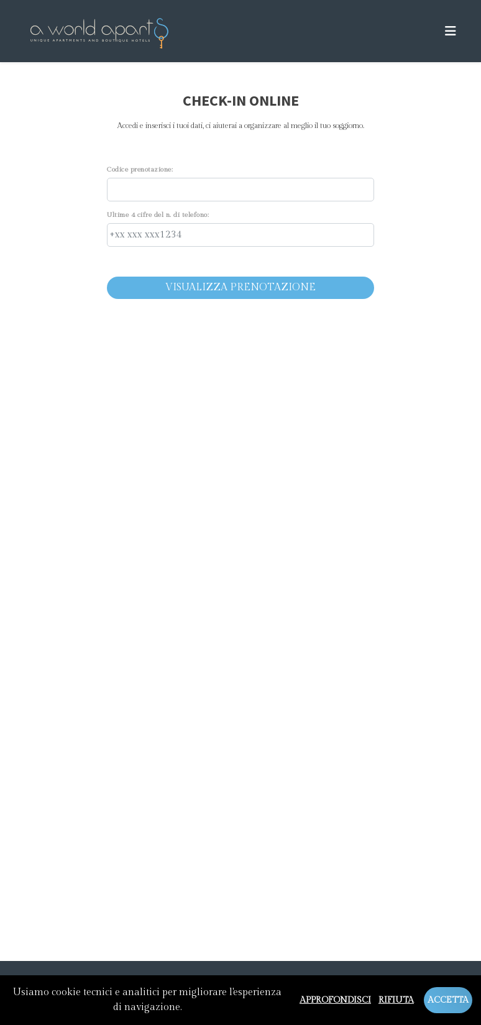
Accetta (448, 1000)
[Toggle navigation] (450, 31)
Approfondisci (335, 1000)
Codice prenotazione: (140, 169)
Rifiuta (396, 1000)
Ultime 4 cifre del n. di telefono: (158, 214)
